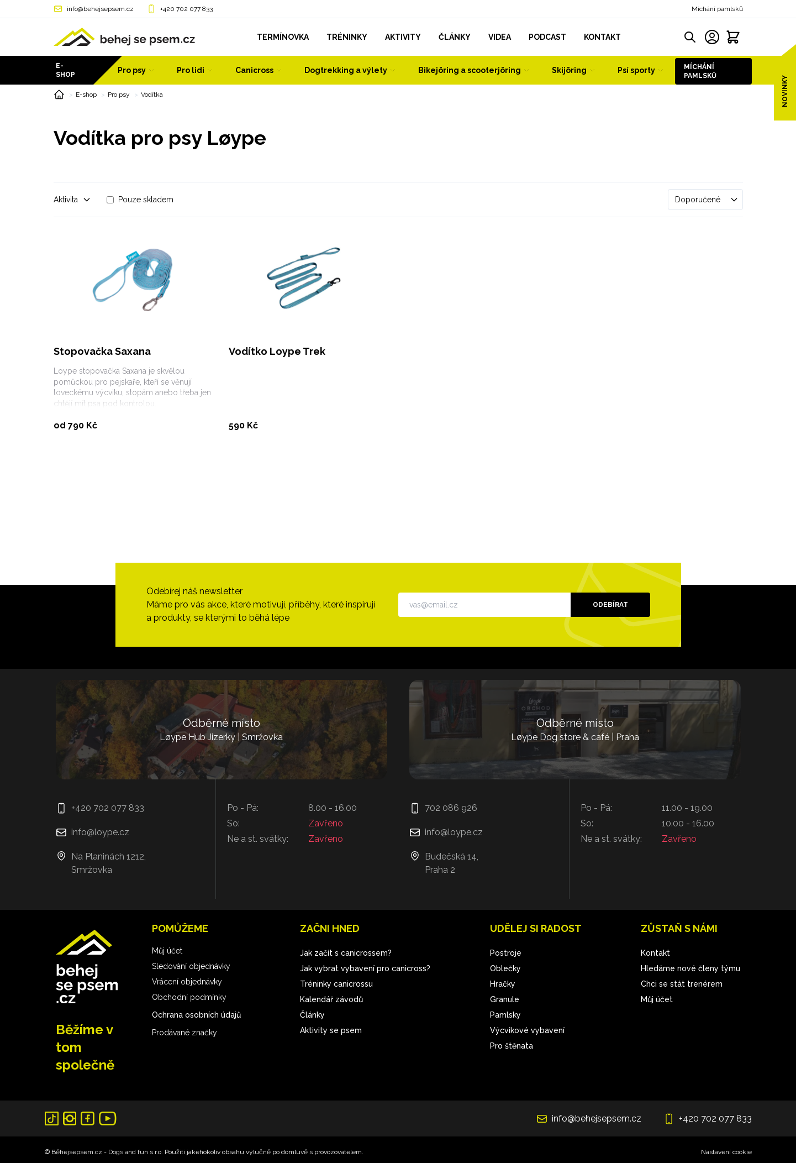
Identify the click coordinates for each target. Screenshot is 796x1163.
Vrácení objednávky (187, 981)
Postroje (505, 953)
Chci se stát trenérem (682, 983)
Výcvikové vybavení (527, 1030)
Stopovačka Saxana (102, 351)
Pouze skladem (145, 199)
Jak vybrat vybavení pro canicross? (365, 968)
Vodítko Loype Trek (277, 351)
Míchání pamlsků (717, 9)
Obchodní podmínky (189, 997)
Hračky (502, 983)
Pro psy (119, 94)
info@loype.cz (100, 832)
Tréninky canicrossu (336, 983)
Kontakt (655, 953)
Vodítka (152, 94)
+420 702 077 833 (186, 9)
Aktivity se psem (331, 1030)
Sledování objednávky (191, 966)
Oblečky (505, 968)
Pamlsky (505, 1014)
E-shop (65, 70)
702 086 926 (451, 808)
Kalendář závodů (331, 999)
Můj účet (167, 950)
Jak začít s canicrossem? (346, 953)
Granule (504, 999)
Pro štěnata (511, 1045)
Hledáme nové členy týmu (690, 968)
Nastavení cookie (726, 1152)
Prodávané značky (184, 1032)
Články (312, 1014)
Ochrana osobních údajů (196, 1014)
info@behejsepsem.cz (100, 9)
